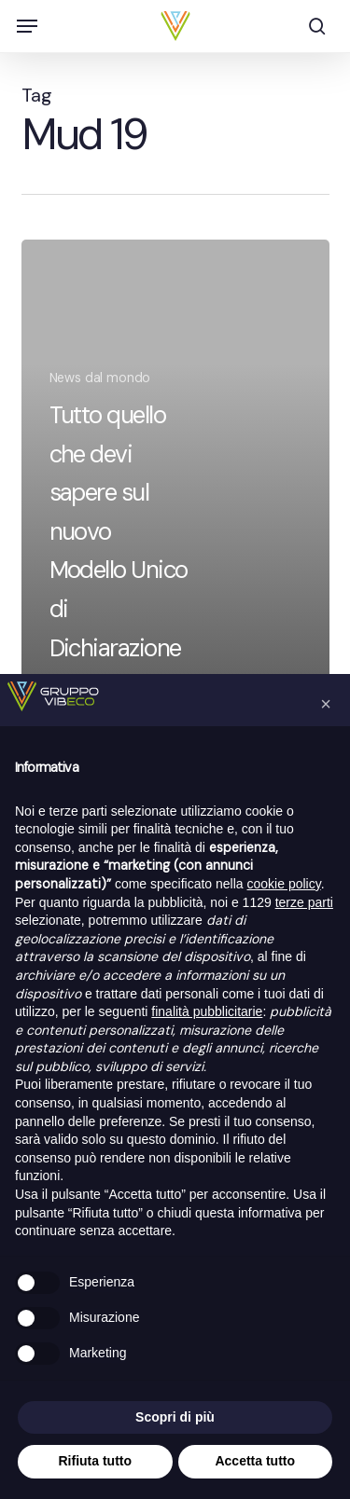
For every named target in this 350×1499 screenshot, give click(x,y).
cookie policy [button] (284, 883)
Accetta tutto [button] (255, 1460)
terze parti (304, 902)
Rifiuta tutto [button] (95, 1460)
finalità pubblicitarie (206, 1011)
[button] (27, 26)
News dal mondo (100, 377)
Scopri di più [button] (175, 1417)
